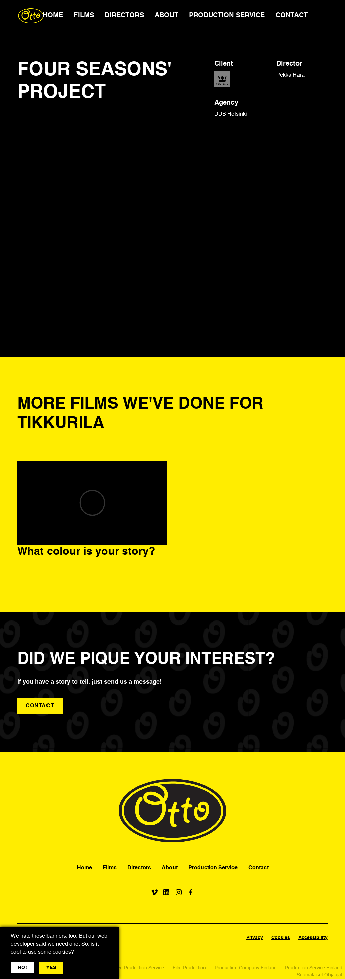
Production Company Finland (246, 968)
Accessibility (313, 937)
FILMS (84, 15)
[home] (30, 16)
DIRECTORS (124, 15)
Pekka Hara (290, 75)
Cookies (280, 937)
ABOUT (166, 15)
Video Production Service (137, 968)
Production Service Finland (313, 968)
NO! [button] (22, 967)
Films (110, 868)
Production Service (213, 868)
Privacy (254, 937)
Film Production (189, 968)
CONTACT (292, 15)
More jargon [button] (83, 967)
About (170, 868)
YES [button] (51, 967)
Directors (139, 868)
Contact (258, 868)
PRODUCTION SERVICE (227, 15)
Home (84, 868)
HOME (53, 15)
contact (40, 706)
